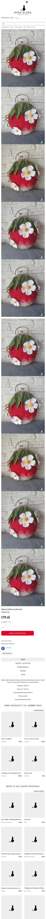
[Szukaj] (24, 18)
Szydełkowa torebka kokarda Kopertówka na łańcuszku (34, 854)
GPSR (23, 675)
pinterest (8, 647)
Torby (11, 27)
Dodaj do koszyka (17, 633)
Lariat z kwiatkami (6, 739)
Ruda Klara (23, 11)
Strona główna (4, 27)
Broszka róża (28, 773)
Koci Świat (27, 819)
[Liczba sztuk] (5, 627)
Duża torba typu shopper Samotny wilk (11, 854)
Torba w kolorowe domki (31, 739)
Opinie (23, 671)
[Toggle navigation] (3, 23)
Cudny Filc (5, 612)
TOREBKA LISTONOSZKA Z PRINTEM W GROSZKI (34, 888)
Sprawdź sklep (39, 710)
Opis (23, 659)
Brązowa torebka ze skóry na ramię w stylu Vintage (11, 888)
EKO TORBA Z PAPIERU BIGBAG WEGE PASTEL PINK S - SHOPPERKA (11, 819)
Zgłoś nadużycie (7, 653)
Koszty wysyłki (23, 663)
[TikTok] (27, 2)
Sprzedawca (23, 667)
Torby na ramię (18, 27)
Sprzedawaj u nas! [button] (7, 17)
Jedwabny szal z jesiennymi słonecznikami (11, 773)
